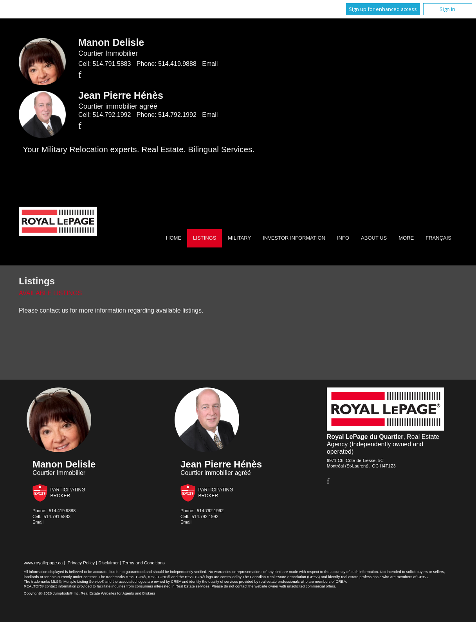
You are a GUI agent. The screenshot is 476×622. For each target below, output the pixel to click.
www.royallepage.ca (43, 562)
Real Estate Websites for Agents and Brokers (118, 593)
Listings (204, 238)
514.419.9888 (177, 63)
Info (343, 238)
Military (239, 238)
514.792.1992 (111, 114)
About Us (374, 238)
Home (173, 238)
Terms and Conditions (144, 562)
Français (438, 238)
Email (210, 63)
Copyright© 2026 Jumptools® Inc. (52, 593)
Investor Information (294, 238)
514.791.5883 (111, 63)
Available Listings (50, 293)
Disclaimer (108, 562)
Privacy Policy (81, 562)
